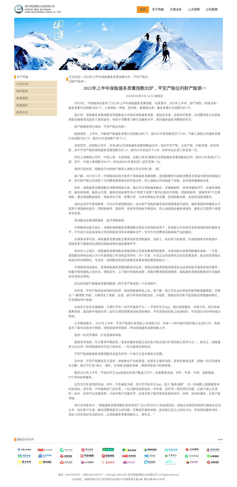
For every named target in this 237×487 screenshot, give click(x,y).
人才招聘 (194, 9)
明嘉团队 (22, 105)
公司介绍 (22, 84)
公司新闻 (212, 9)
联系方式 (22, 112)
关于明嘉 (158, 9)
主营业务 (176, 9)
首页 (143, 9)
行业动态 (75, 76)
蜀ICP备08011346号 (154, 479)
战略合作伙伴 (25, 439)
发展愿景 (22, 98)
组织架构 (22, 91)
